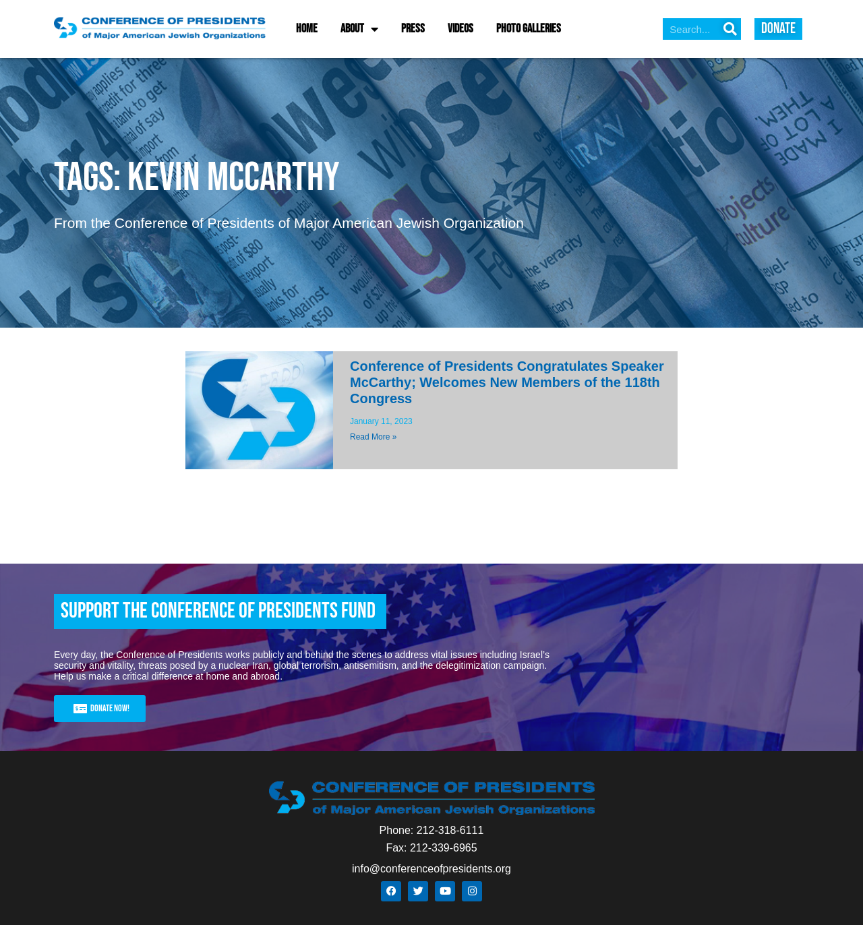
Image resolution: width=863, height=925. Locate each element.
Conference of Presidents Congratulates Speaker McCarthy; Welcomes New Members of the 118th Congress (507, 382)
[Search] (730, 29)
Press (413, 29)
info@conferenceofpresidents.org (431, 868)
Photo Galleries (528, 29)
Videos (460, 29)
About (359, 29)
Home (307, 29)
